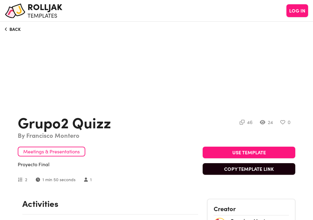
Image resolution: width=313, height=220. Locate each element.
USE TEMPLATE (249, 152)
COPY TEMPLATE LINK (249, 169)
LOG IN (297, 11)
